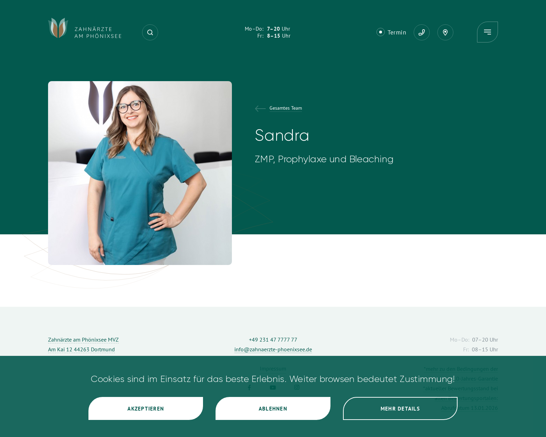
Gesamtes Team (286, 108)
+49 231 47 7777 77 (273, 339)
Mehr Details (400, 408)
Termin (397, 32)
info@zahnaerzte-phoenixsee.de (273, 349)
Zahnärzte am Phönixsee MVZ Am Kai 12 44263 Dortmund (83, 344)
